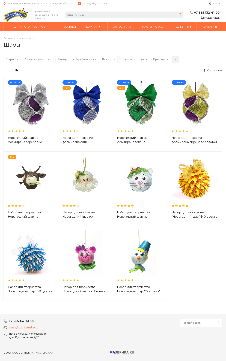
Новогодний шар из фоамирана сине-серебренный (78, 142)
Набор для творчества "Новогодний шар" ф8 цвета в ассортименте (30, 291)
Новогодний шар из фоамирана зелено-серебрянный (132, 142)
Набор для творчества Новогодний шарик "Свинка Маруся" (84, 291)
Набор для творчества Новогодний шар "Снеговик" (138, 289)
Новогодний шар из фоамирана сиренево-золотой (194, 140)
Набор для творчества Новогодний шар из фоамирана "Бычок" (24, 217)
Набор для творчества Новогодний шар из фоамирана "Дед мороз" (81, 217)
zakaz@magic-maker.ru (95, 3)
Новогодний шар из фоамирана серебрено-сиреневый (25, 142)
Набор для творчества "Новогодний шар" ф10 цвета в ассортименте (194, 217)
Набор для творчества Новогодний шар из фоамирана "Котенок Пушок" (138, 217)
